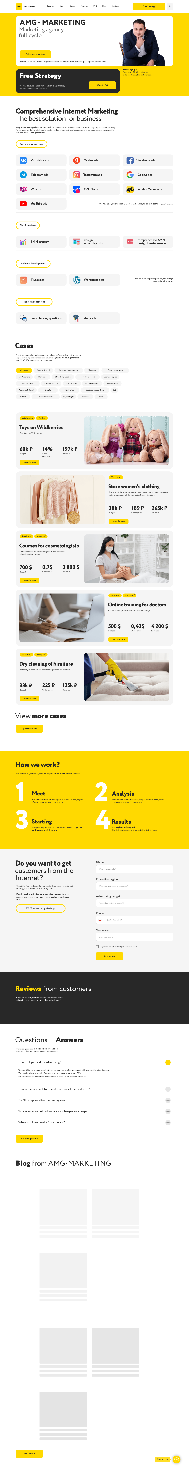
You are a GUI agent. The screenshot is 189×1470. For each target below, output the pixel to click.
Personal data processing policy (109, 1456)
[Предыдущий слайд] (6, 1026)
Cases (72, 6)
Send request (110, 956)
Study (62, 6)
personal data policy (121, 1431)
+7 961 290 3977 (41, 1426)
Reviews (84, 6)
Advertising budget (108, 896)
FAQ (95, 6)
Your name (102, 930)
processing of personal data (124, 946)
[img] (19, 6)
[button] (102, 85)
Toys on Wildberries (41, 428)
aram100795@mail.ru (25, 1446)
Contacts (115, 6)
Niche (100, 862)
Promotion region (107, 879)
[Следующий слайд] (182, 1026)
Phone (100, 913)
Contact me (108, 1440)
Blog (104, 6)
